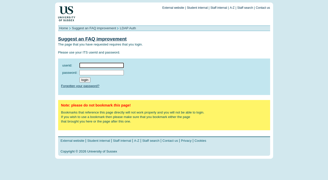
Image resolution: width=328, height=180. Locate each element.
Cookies (200, 140)
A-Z (232, 8)
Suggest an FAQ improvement (94, 28)
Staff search (245, 8)
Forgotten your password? (80, 86)
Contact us (263, 8)
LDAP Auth (128, 28)
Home (63, 28)
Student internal (197, 8)
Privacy (186, 140)
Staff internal (218, 8)
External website (173, 8)
